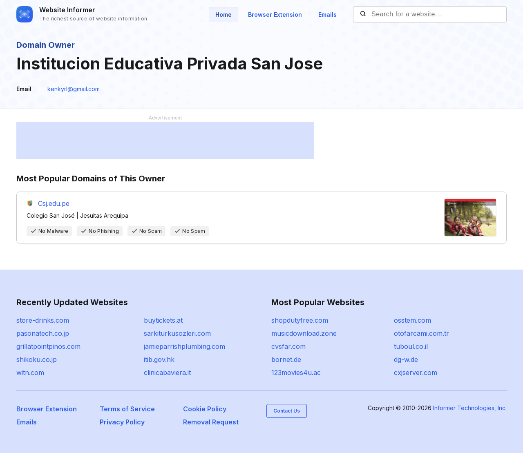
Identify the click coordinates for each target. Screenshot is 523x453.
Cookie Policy (204, 409)
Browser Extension (275, 14)
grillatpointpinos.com (48, 346)
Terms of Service (127, 409)
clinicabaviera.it (167, 372)
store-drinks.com (42, 320)
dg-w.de (406, 359)
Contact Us (286, 411)
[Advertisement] (165, 140)
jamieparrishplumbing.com (184, 346)
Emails (327, 14)
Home (223, 14)
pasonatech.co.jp (42, 333)
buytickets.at (163, 320)
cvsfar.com (288, 346)
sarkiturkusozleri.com (177, 333)
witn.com (30, 372)
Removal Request (211, 422)
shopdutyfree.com (299, 320)
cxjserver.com (415, 372)
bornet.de (286, 359)
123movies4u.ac (296, 372)
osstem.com (412, 320)
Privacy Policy (122, 422)
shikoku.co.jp (36, 359)
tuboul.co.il (411, 346)
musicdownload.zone (304, 333)
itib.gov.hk (159, 359)
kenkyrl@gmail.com (73, 88)
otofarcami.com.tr (421, 333)
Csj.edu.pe (53, 203)
